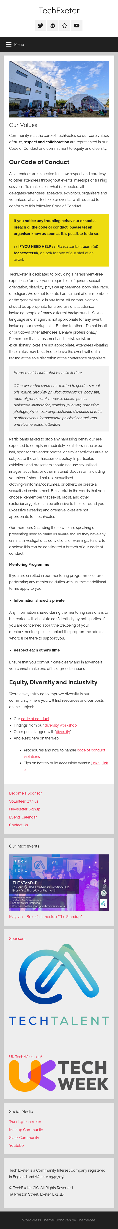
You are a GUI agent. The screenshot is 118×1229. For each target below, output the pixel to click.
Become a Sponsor (25, 793)
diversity (63, 732)
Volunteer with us (23, 801)
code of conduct (35, 719)
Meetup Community (26, 1130)
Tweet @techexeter (25, 1122)
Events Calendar (23, 817)
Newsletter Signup (24, 809)
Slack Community (24, 1137)
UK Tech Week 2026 (26, 1057)
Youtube (16, 1145)
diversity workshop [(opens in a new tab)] (61, 725)
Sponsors (17, 938)
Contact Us (18, 825)
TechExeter (59, 10)
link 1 (96, 763)
